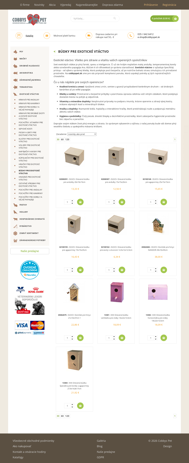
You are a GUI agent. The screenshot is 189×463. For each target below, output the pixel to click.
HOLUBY (20, 212)
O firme (25, 4)
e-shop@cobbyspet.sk (149, 37)
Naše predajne (30, 250)
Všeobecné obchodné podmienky (33, 440)
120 (67, 139)
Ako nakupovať (22, 445)
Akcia (52, 4)
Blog (99, 445)
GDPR (100, 456)
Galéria (101, 440)
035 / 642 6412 (146, 34)
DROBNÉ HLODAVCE (26, 66)
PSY (18, 52)
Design (167, 445)
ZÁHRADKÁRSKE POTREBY (29, 240)
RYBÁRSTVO (22, 226)
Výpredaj (65, 4)
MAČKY (20, 59)
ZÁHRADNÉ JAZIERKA (27, 80)
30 (58, 139)
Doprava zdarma (112, 4)
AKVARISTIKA (23, 73)
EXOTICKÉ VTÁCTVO (26, 94)
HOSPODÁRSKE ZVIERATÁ (29, 219)
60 (62, 139)
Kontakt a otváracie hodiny (29, 451)
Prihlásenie (151, 4)
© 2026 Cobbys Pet (160, 440)
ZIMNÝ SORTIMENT (26, 233)
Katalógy (18, 456)
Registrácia (169, 4)
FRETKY (20, 205)
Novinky (39, 4)
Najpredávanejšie (87, 4)
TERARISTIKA (22, 87)
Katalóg (29, 35)
